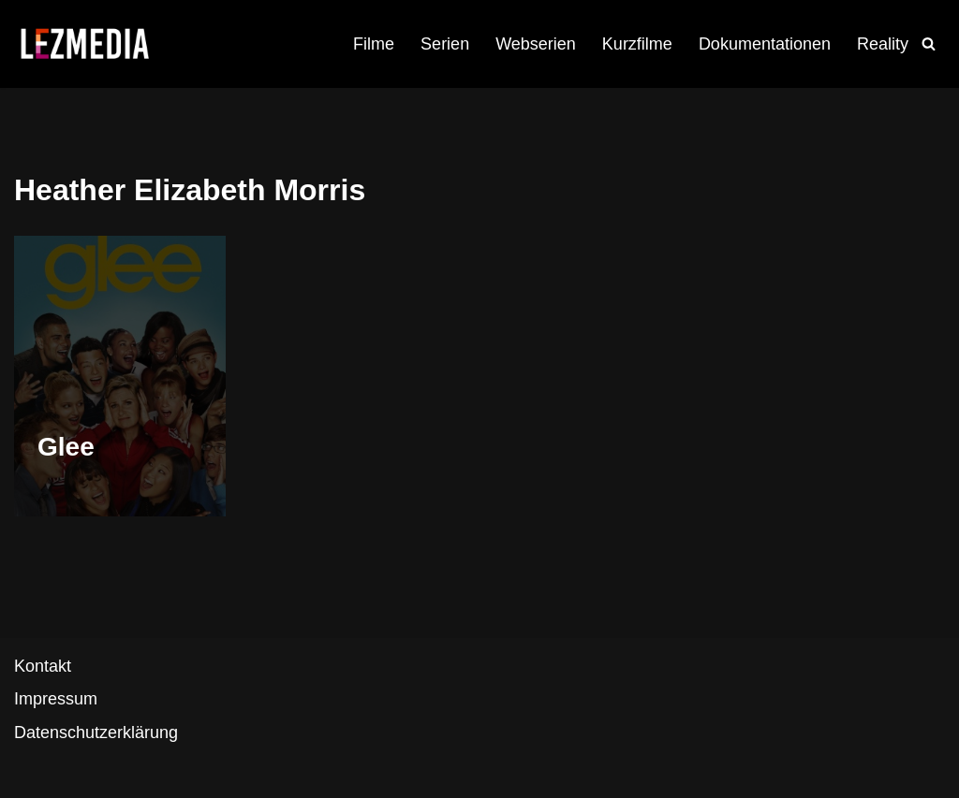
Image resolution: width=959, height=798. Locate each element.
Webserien (535, 44)
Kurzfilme (637, 44)
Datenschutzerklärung (96, 732)
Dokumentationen (765, 44)
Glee (66, 446)
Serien (444, 44)
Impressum (55, 698)
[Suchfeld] (929, 43)
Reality (882, 44)
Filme (373, 44)
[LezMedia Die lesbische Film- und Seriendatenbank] (84, 44)
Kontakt (42, 666)
